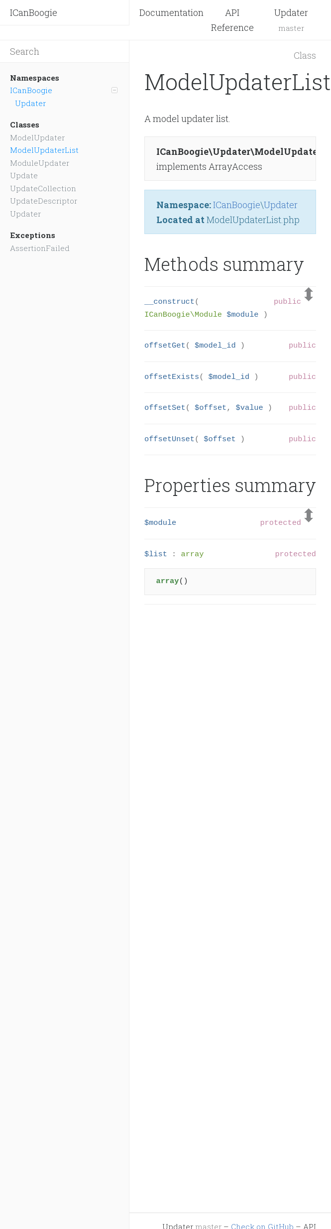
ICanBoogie (33, 12)
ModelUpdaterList (44, 150)
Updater (30, 103)
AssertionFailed (40, 248)
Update (24, 175)
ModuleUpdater (39, 163)
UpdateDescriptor (43, 201)
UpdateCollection (43, 188)
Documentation (171, 12)
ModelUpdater (37, 137)
